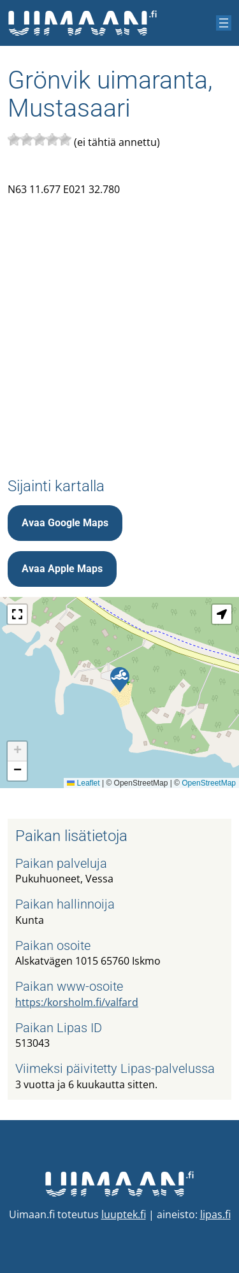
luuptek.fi (123, 1214)
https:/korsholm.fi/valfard (76, 1002)
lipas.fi (215, 1214)
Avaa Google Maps (65, 523)
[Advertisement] (119, 326)
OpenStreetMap (209, 783)
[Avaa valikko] (223, 23)
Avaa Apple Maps (62, 569)
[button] (119, 680)
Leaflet (83, 783)
